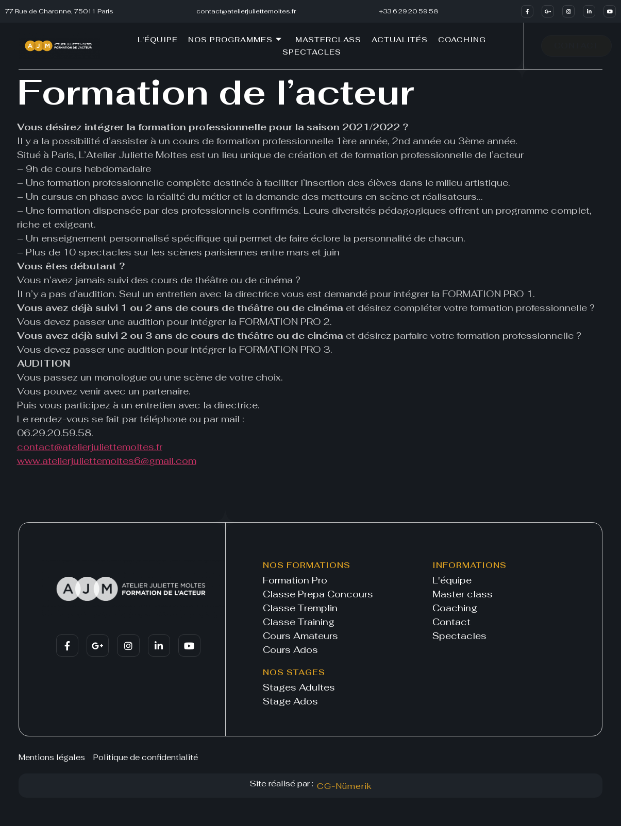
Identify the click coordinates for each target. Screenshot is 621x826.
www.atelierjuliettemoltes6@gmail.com (106, 461)
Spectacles (311, 52)
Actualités (400, 39)
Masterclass (328, 39)
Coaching (462, 39)
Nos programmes (235, 39)
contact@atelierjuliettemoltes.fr (89, 447)
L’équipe (158, 39)
